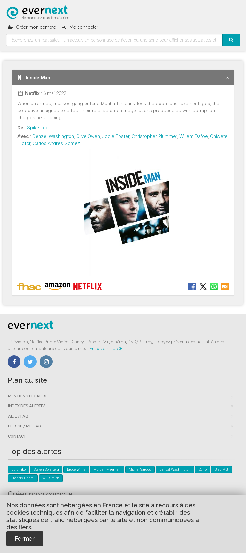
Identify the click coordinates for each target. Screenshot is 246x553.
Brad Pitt (221, 469)
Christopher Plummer (154, 136)
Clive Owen (88, 136)
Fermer (25, 538)
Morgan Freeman (107, 469)
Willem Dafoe (193, 136)
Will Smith (50, 478)
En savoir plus (105, 348)
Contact (17, 436)
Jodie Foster (115, 136)
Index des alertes (27, 405)
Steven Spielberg (46, 469)
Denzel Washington (53, 136)
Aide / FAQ (18, 416)
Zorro (203, 469)
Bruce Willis (76, 469)
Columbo (18, 469)
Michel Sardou (140, 469)
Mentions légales (27, 396)
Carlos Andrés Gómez (56, 143)
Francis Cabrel (22, 478)
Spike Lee (38, 128)
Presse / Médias (24, 426)
